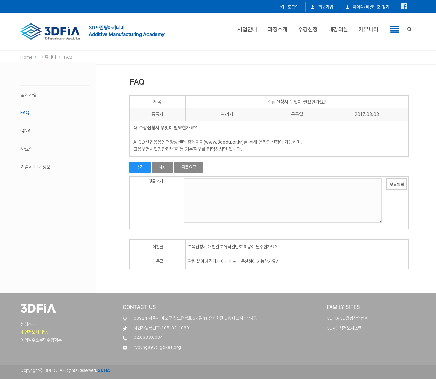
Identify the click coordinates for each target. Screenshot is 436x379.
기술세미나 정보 (35, 167)
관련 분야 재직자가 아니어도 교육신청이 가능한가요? (233, 261)
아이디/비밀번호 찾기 (367, 7)
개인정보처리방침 (35, 332)
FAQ (68, 57)
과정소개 (277, 29)
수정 (140, 167)
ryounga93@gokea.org (157, 347)
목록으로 (188, 167)
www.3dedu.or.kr (223, 142)
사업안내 (247, 29)
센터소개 (27, 324)
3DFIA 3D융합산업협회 (347, 318)
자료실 (26, 149)
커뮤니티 (368, 29)
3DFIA (103, 370)
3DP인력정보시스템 (344, 328)
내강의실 (338, 29)
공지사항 (28, 94)
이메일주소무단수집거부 (41, 340)
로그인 (289, 7)
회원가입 (322, 7)
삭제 (162, 167)
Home (29, 57)
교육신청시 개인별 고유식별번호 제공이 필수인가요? (232, 246)
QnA (25, 130)
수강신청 (308, 29)
